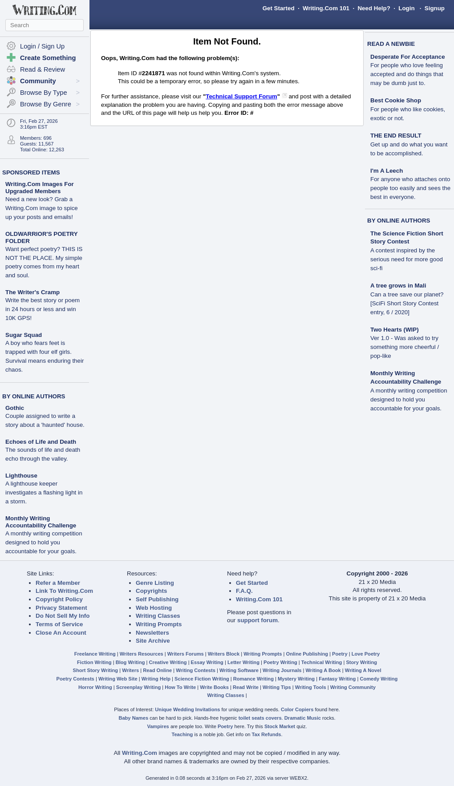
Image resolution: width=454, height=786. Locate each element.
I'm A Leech (386, 170)
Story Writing (361, 662)
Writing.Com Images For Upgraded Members (39, 187)
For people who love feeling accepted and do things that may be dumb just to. (406, 74)
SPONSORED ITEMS (31, 172)
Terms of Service (59, 624)
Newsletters (152, 632)
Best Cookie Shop (395, 100)
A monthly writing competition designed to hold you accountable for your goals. (43, 542)
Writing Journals (282, 670)
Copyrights (151, 590)
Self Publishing (157, 599)
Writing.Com (139, 753)
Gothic (14, 408)
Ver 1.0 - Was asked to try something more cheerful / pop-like (404, 347)
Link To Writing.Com (64, 590)
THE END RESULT (396, 135)
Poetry (340, 653)
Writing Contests (195, 670)
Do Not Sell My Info (62, 615)
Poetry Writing (280, 662)
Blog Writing (130, 662)
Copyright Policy (59, 599)
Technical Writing (321, 662)
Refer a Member (58, 582)
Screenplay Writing (138, 687)
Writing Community (353, 687)
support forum (257, 620)
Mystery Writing (296, 678)
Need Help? (373, 8)
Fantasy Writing (337, 678)
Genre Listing (155, 582)
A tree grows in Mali (398, 285)
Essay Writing (207, 662)
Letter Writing (243, 662)
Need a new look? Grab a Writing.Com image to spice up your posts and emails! (41, 208)
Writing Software (239, 670)
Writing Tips (277, 687)
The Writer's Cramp (32, 292)
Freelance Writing (95, 653)
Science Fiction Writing (201, 678)
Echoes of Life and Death (40, 441)
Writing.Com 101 (326, 8)
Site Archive (153, 640)
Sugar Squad (23, 335)
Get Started (279, 8)
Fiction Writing (94, 662)
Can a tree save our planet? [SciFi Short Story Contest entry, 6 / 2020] (407, 303)
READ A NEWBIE (391, 44)
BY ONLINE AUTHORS (33, 396)
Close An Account (61, 632)
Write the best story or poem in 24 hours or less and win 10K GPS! (42, 309)
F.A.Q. (244, 590)
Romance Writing (253, 678)
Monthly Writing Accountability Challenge (40, 522)
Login (406, 8)
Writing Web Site (118, 678)
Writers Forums (185, 653)
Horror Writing (95, 687)
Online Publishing (307, 653)
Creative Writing (168, 662)
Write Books (214, 687)
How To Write (180, 687)
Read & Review (42, 69)
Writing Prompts (159, 624)
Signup (435, 8)
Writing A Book (323, 670)
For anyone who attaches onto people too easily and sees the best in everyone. (410, 188)
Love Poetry (366, 653)
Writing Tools (310, 687)
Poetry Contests (75, 678)
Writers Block (223, 653)
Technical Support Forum (241, 96)
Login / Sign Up (42, 46)
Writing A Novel (363, 670)
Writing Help (156, 678)
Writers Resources (141, 653)
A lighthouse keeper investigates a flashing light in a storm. (43, 492)
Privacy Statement (61, 607)
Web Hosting (154, 607)
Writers (130, 670)
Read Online (157, 670)
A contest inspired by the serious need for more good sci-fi (406, 259)
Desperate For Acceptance (407, 56)
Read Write (246, 687)
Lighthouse (21, 475)
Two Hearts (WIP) (394, 329)
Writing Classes (158, 615)
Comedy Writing (378, 678)
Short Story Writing (95, 670)
